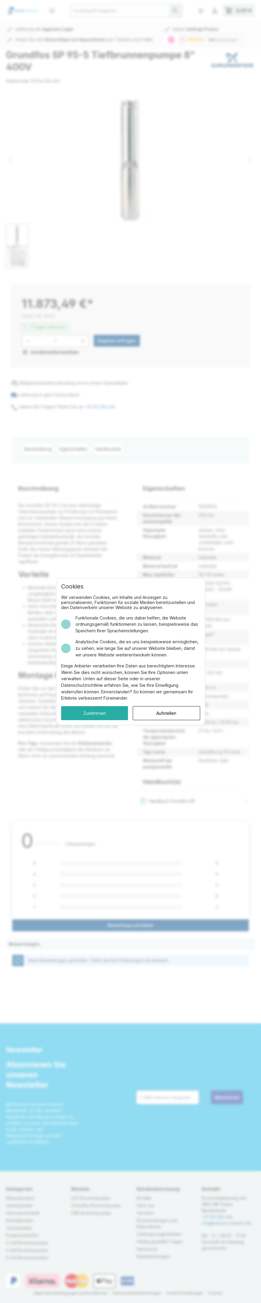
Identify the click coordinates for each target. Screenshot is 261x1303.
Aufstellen (166, 713)
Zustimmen (94, 713)
